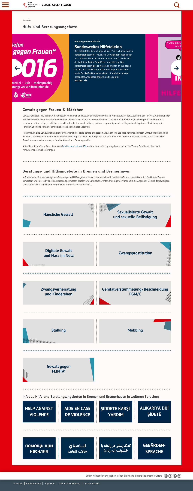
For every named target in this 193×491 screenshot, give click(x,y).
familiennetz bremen (72, 146)
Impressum (49, 483)
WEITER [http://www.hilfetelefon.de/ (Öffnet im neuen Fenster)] (114, 80)
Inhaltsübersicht (91, 483)
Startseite (18, 483)
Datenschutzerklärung (69, 483)
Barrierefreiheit (33, 483)
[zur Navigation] (5, 5)
